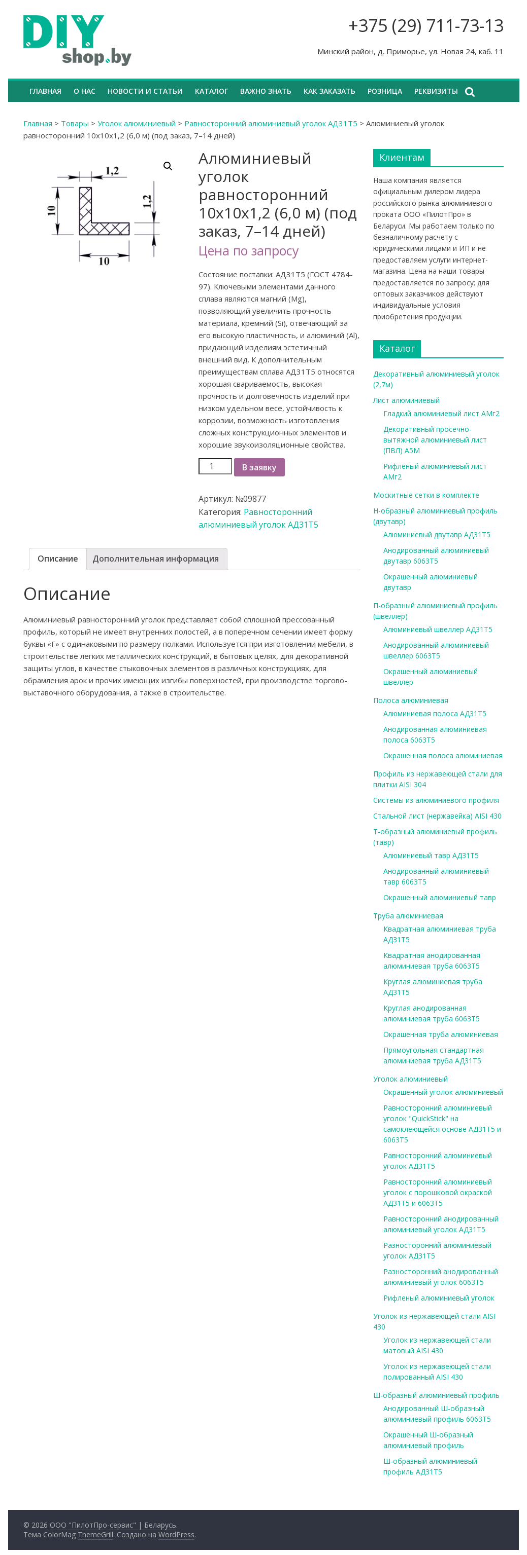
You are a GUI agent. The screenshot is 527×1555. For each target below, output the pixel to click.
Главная (45, 91)
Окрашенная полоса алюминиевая (443, 755)
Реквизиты (436, 91)
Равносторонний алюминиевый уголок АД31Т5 (270, 123)
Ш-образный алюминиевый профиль (436, 1395)
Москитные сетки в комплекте (426, 495)
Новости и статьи (145, 91)
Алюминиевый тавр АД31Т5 (431, 855)
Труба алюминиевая (408, 915)
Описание (58, 558)
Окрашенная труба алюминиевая (440, 1034)
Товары (75, 123)
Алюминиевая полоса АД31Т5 (434, 713)
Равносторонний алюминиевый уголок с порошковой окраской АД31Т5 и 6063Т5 (437, 1192)
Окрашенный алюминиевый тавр (439, 897)
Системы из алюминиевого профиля (436, 800)
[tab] (58, 559)
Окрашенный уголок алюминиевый (443, 1092)
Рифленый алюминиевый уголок (439, 1298)
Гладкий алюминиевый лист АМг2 (441, 413)
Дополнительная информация (155, 558)
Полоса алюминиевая (410, 700)
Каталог (211, 91)
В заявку (259, 467)
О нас (84, 91)
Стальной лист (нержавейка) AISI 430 (437, 816)
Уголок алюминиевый (136, 123)
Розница (385, 91)
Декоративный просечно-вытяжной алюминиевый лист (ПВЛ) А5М (435, 439)
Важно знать (265, 91)
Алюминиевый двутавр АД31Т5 (436, 534)
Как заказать (329, 91)
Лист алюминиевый (406, 400)
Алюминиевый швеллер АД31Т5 (437, 629)
